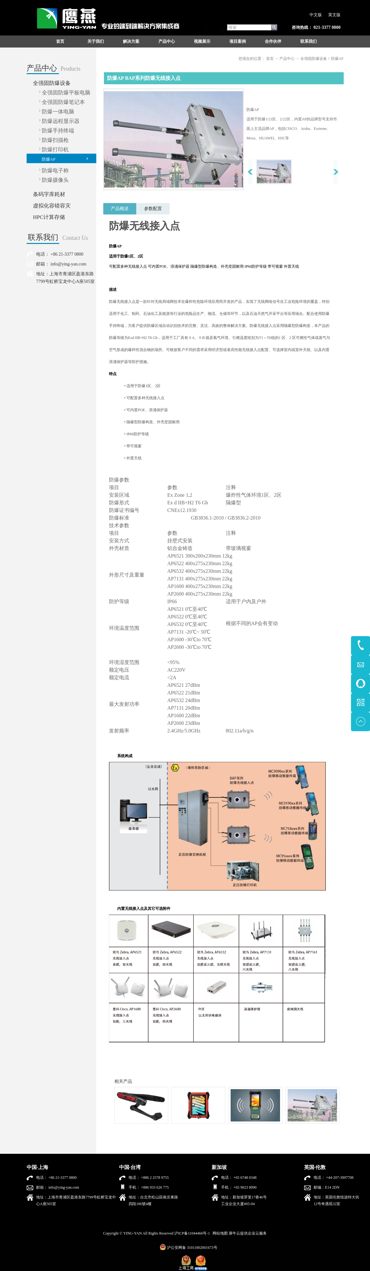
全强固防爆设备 (313, 58)
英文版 (334, 14)
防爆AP (337, 58)
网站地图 (219, 1233)
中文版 (315, 14)
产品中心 (287, 58)
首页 (60, 41)
